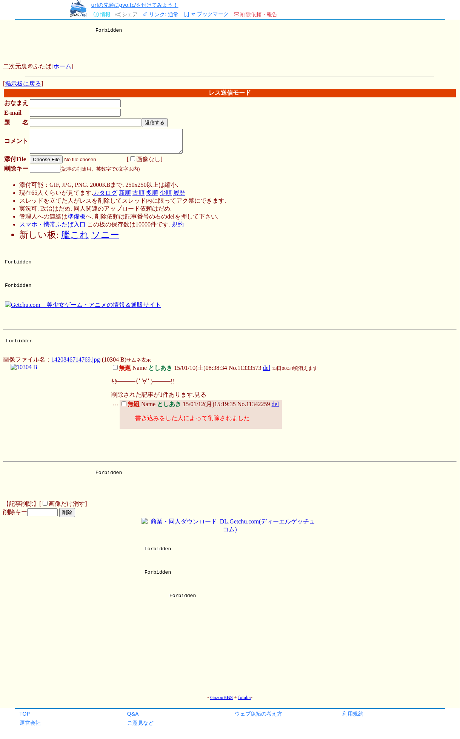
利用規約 (352, 713)
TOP (25, 713)
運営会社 (30, 722)
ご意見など (140, 722)
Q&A (133, 713)
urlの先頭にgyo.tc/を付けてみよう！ (134, 4)
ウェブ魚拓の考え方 (258, 713)
